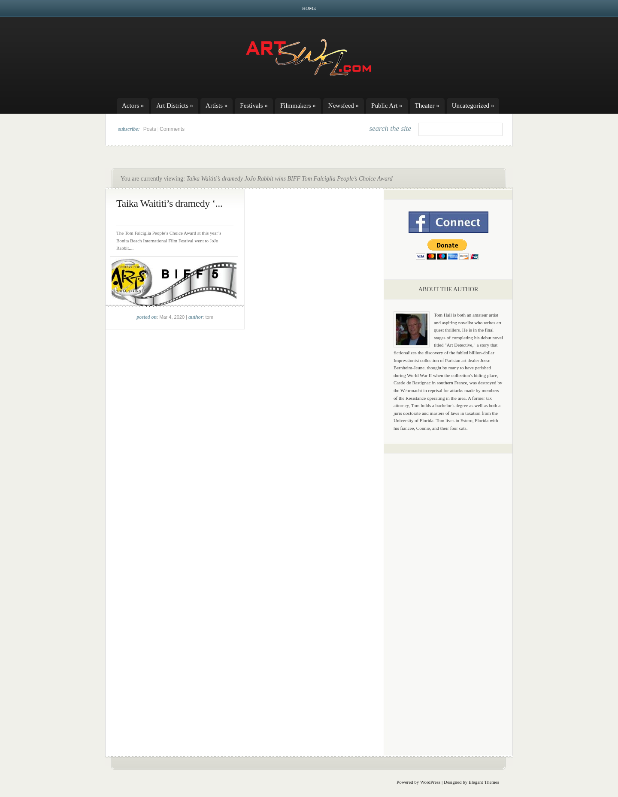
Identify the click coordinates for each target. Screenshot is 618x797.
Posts (149, 129)
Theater (427, 105)
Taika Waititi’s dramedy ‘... (169, 203)
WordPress (430, 782)
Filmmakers (298, 105)
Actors (133, 105)
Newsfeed (343, 105)
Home (309, 8)
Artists (216, 105)
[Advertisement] (448, 594)
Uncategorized (473, 105)
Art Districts (174, 105)
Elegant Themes (484, 782)
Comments (172, 129)
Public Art (387, 105)
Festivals (254, 105)
